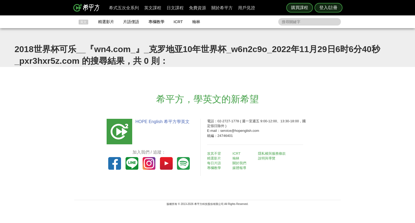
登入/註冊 (328, 7)
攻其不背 (214, 153)
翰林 (196, 21)
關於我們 (239, 163)
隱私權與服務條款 (272, 153)
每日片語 (214, 163)
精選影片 (106, 21)
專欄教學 (156, 21)
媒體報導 (239, 168)
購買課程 (299, 7)
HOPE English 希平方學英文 (162, 121)
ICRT (178, 21)
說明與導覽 (266, 158)
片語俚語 (131, 21)
